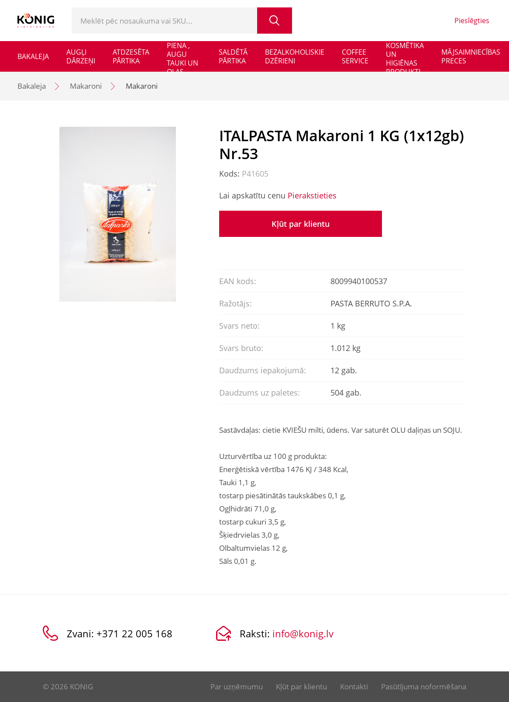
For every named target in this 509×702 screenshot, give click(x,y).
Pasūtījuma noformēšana (423, 686)
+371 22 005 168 (134, 633)
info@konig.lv (303, 633)
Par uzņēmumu (236, 686)
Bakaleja (31, 86)
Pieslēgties (471, 20)
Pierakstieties (312, 195)
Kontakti (354, 686)
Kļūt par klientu (301, 224)
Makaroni (86, 86)
